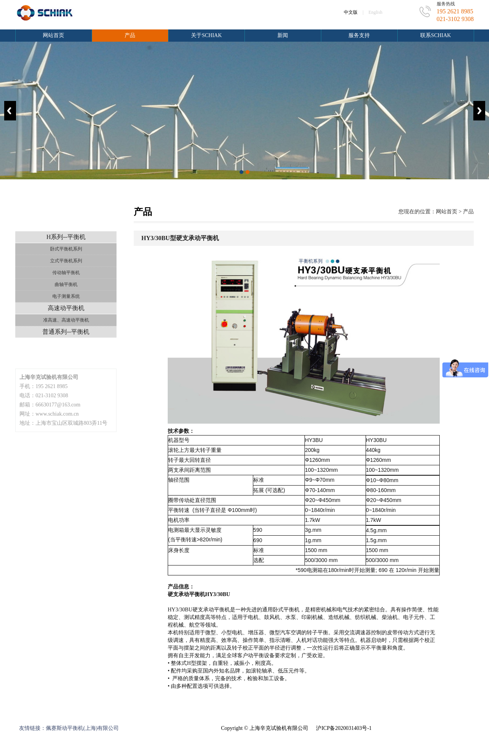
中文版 (351, 12)
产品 (130, 35)
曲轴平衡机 (66, 284)
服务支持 (359, 35)
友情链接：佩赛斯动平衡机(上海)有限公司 (69, 728)
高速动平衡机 (66, 308)
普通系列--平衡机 (65, 331)
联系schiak (435, 35)
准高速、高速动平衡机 (66, 320)
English (375, 12)
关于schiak (206, 35)
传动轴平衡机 (66, 272)
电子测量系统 (66, 296)
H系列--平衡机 (65, 237)
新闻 (282, 35)
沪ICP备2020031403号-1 (343, 728)
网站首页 (53, 35)
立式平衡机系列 (66, 260)
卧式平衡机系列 (66, 249)
